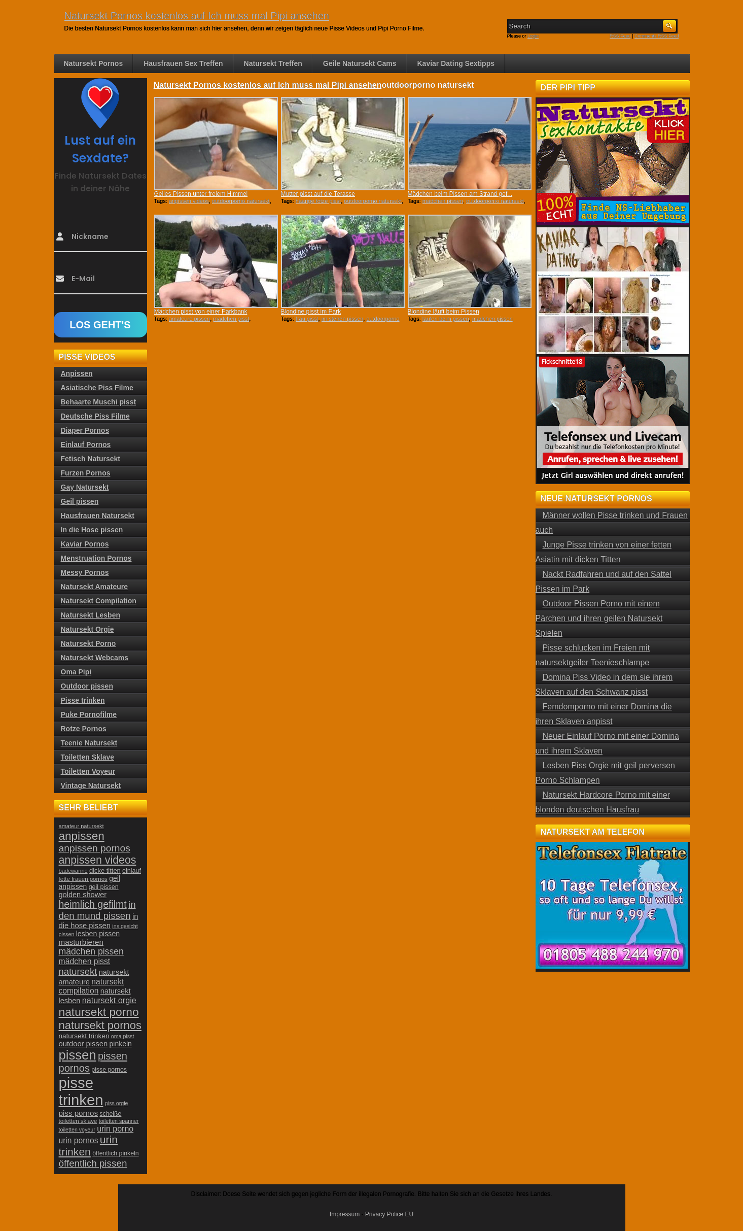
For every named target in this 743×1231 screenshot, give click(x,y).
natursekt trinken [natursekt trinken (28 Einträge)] (84, 1036)
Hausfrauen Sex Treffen (183, 63)
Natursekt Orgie (87, 629)
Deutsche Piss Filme (95, 416)
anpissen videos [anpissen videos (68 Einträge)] (97, 860)
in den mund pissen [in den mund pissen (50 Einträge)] (97, 910)
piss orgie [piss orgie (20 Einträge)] (116, 1103)
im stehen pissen (343, 319)
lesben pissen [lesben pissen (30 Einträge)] (98, 934)
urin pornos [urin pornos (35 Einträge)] (78, 1140)
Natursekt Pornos (93, 63)
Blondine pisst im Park (311, 311)
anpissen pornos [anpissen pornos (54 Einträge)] (94, 848)
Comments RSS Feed (656, 36)
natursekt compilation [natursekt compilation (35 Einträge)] (91, 986)
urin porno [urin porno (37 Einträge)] (115, 1128)
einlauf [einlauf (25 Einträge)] (131, 870)
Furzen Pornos (86, 473)
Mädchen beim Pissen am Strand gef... (460, 193)
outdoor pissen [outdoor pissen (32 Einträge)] (83, 1044)
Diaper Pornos (85, 430)
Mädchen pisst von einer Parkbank (200, 311)
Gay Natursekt (85, 487)
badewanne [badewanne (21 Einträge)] (73, 871)
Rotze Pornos (84, 729)
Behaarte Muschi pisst (98, 402)
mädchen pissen (442, 201)
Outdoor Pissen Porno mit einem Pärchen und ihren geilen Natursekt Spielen (599, 618)
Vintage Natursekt (91, 785)
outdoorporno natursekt (241, 201)
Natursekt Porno (88, 643)
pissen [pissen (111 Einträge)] (77, 1055)
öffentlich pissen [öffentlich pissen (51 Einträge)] (93, 1163)
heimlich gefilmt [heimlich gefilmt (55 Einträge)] (93, 904)
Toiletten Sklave (88, 757)
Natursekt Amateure (94, 587)
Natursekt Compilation (98, 601)
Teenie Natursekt (89, 743)
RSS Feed (620, 36)
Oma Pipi (76, 672)
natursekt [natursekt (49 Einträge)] (78, 971)
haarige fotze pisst (318, 201)
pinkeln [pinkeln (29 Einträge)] (121, 1044)
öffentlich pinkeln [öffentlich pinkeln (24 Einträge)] (115, 1153)
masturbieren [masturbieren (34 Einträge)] (81, 942)
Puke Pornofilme (89, 714)
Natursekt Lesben (90, 615)
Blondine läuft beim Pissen (443, 311)
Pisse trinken (83, 700)
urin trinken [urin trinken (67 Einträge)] (88, 1145)
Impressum (345, 1214)
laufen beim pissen (445, 319)
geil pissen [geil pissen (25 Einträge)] (104, 887)
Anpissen (77, 373)
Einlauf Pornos (86, 444)
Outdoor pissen (87, 686)
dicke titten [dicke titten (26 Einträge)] (105, 870)
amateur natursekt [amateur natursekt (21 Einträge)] (81, 826)
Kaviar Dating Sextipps (455, 63)
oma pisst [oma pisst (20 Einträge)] (122, 1036)
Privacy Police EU (389, 1214)
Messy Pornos (85, 572)
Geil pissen (80, 501)
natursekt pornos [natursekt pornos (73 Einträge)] (100, 1025)
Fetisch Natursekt (90, 459)
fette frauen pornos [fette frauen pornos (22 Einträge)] (83, 879)
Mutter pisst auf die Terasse (318, 193)
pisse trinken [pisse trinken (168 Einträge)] (81, 1091)
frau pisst (307, 319)
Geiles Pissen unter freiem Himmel (201, 193)
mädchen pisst (231, 319)
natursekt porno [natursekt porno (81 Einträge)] (99, 1011)
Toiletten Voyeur (88, 771)
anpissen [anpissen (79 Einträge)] (81, 836)
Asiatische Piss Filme (97, 388)
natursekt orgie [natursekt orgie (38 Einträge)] (109, 1000)
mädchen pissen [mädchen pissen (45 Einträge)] (91, 951)
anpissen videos (189, 201)
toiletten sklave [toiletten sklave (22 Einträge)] (78, 1121)
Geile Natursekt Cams (360, 63)
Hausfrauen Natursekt (98, 515)
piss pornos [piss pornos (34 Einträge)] (78, 1113)
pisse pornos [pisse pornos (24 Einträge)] (109, 1069)
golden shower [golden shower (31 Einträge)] (83, 895)
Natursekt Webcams (95, 658)
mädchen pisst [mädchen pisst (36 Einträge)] (85, 961)
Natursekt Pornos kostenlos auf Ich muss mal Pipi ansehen (196, 15)
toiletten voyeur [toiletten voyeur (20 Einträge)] (77, 1129)
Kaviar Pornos (85, 544)
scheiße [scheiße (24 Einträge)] (110, 1113)
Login (533, 36)
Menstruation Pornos (96, 558)
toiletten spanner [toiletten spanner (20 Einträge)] (119, 1121)
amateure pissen (189, 319)
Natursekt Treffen (273, 63)
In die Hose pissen (92, 530)
